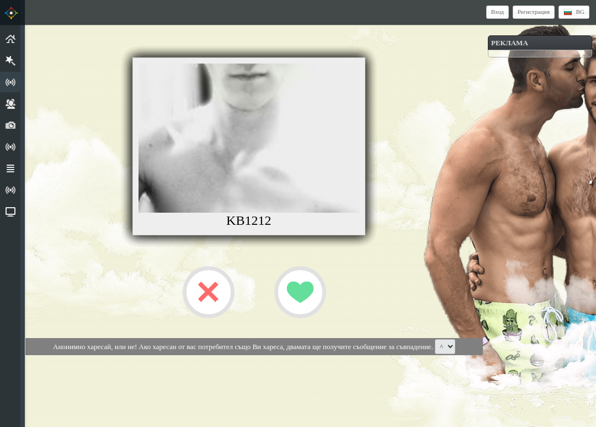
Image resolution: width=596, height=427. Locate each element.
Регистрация (534, 11)
